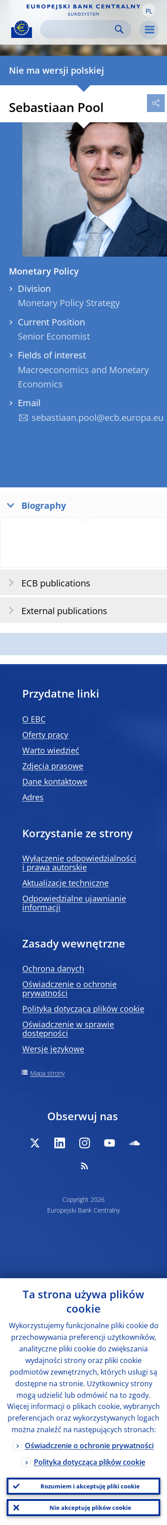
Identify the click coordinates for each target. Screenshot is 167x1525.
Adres (33, 797)
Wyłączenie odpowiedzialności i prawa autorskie (79, 863)
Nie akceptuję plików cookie (90, 1508)
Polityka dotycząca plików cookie (83, 1008)
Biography (34, 505)
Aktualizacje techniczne (65, 882)
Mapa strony (47, 1073)
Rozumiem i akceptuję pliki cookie (90, 1486)
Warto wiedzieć (50, 750)
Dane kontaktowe (54, 781)
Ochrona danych (53, 968)
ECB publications (46, 582)
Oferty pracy (45, 734)
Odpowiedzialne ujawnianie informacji (74, 903)
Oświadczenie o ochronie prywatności (69, 988)
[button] (148, 10)
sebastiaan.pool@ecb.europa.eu (97, 417)
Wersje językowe (53, 1048)
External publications (55, 610)
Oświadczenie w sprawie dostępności (68, 1029)
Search (119, 29)
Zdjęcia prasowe (52, 765)
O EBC (33, 719)
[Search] (78, 29)
